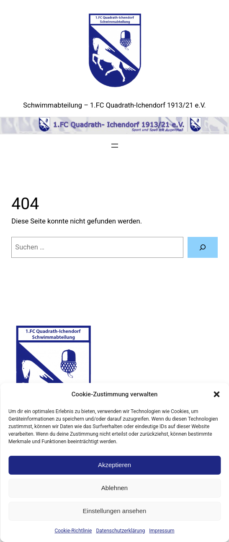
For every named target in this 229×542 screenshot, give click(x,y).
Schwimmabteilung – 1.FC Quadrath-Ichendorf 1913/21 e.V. (114, 105)
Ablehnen (114, 487)
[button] (216, 394)
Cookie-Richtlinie (73, 531)
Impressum (161, 531)
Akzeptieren (114, 464)
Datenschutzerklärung (120, 531)
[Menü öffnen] (115, 146)
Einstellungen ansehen (115, 510)
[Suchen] (203, 247)
